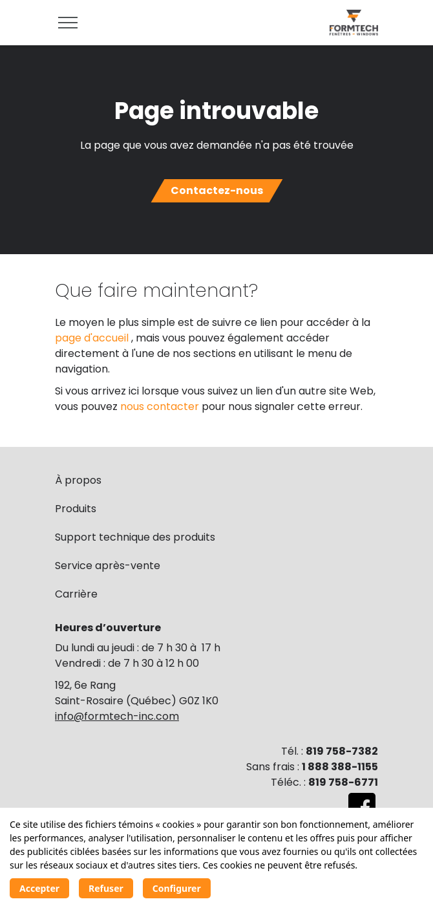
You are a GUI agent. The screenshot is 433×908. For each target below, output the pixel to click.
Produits (75, 508)
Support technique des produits (135, 537)
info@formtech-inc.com (117, 716)
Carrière (76, 594)
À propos (78, 480)
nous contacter (161, 406)
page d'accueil (93, 337)
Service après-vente (107, 565)
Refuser (106, 888)
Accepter (39, 888)
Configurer (177, 888)
